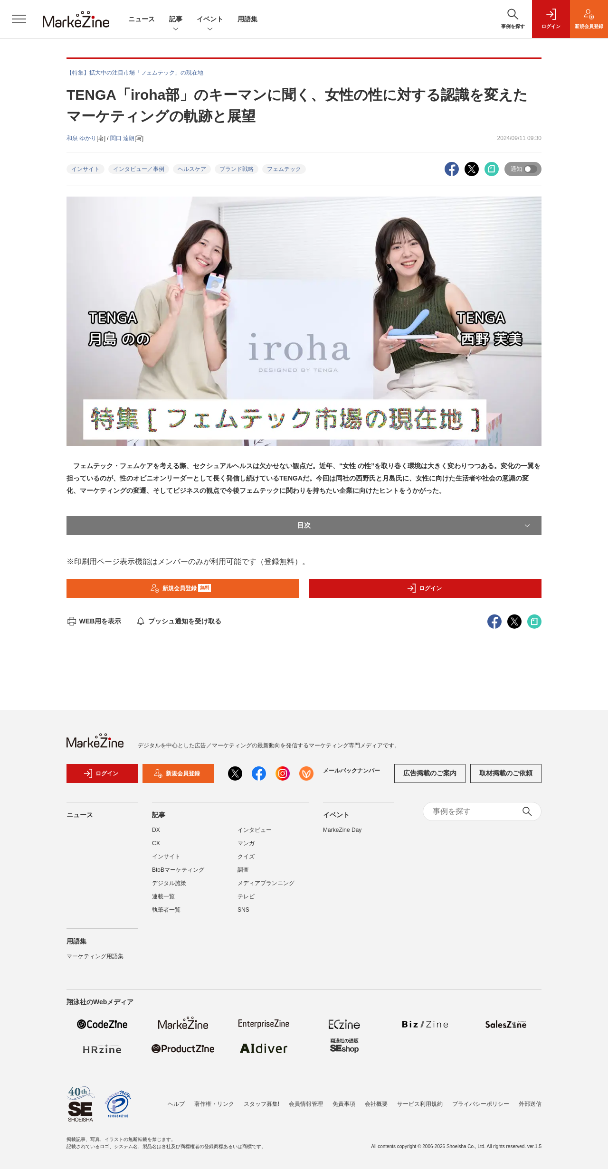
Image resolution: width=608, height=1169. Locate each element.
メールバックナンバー (351, 770)
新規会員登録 (180, 588)
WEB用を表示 (93, 621)
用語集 (247, 19)
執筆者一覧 (166, 909)
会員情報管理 (306, 1104)
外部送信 (530, 1104)
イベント (210, 19)
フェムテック (284, 169)
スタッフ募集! (261, 1104)
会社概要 (376, 1104)
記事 (175, 19)
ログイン (424, 588)
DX (156, 830)
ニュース (141, 19)
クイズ (246, 856)
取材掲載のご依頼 (505, 773)
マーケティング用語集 (95, 956)
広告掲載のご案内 (429, 773)
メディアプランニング (266, 883)
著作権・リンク (214, 1104)
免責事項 (343, 1104)
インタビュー (255, 830)
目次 (414, 525)
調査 (243, 870)
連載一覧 (163, 896)
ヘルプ (176, 1104)
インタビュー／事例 (138, 169)
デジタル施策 (169, 883)
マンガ (246, 843)
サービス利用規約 (420, 1104)
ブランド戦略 (236, 169)
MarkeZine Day (342, 830)
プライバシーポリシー (480, 1104)
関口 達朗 (122, 138)
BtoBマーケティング (178, 870)
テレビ (246, 896)
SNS (243, 909)
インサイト (85, 169)
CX (156, 843)
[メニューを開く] (19, 19)
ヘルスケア (192, 169)
